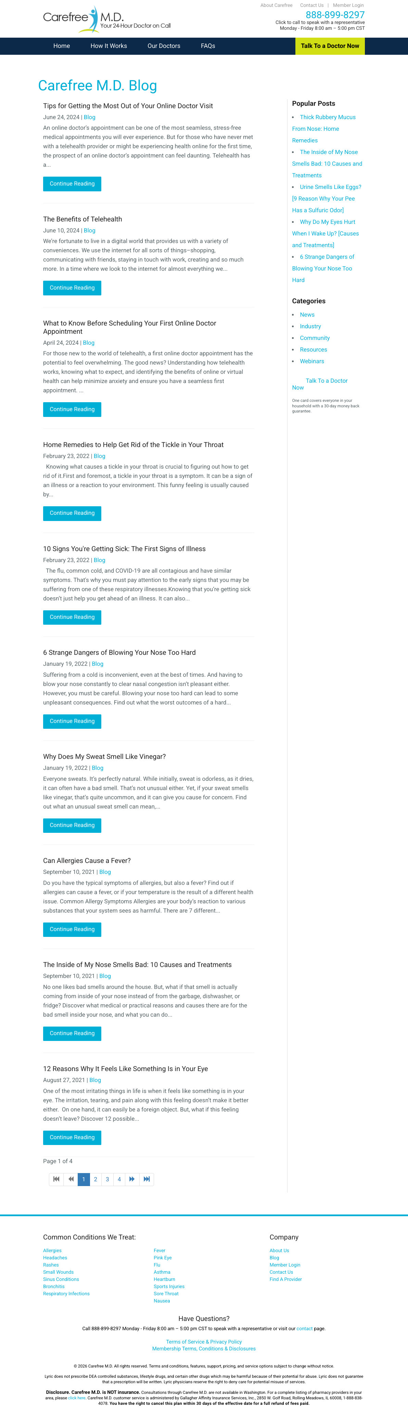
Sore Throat (166, 1296)
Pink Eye (162, 1260)
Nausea (162, 1303)
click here (77, 1400)
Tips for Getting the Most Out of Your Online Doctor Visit (128, 106)
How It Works (108, 46)
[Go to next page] (132, 1181)
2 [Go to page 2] (96, 1181)
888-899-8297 (335, 15)
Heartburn (164, 1281)
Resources (313, 349)
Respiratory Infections (66, 1296)
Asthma (162, 1274)
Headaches (55, 1260)
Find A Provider (286, 1281)
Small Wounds (58, 1274)
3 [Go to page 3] (107, 1181)
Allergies (52, 1253)
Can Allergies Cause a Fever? (87, 862)
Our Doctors (164, 46)
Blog (89, 117)
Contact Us (312, 5)
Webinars (312, 361)
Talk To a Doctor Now (330, 46)
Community (315, 338)
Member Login (348, 5)
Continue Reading (72, 184)
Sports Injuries (169, 1289)
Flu (157, 1267)
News (307, 314)
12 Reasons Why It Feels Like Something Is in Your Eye (125, 1071)
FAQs (208, 46)
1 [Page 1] (84, 1181)
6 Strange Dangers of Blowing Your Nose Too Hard (119, 654)
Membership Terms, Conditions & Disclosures (204, 1351)
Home (61, 46)
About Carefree (276, 5)
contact (305, 1331)
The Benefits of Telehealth (82, 219)
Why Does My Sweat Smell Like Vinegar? (104, 758)
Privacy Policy (226, 1344)
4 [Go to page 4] (119, 1181)
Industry (310, 326)
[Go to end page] (146, 1181)
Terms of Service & (188, 1344)
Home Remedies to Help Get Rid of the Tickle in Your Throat (133, 445)
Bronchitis (54, 1289)
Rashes (51, 1267)
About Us (279, 1253)
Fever (159, 1253)
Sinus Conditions (61, 1281)
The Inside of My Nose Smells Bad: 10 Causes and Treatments (137, 966)
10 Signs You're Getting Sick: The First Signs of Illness (124, 549)
